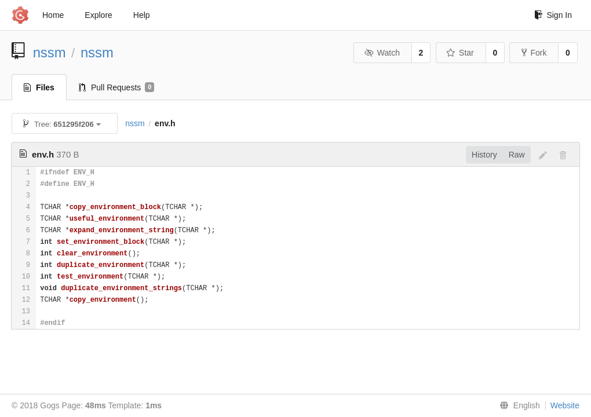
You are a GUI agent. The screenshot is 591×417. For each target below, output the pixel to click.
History (484, 154)
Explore (98, 15)
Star (460, 52)
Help (141, 15)
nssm (49, 52)
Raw (517, 154)
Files (39, 87)
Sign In (553, 15)
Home (53, 15)
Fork (533, 52)
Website (564, 405)
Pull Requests (117, 87)
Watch (382, 52)
